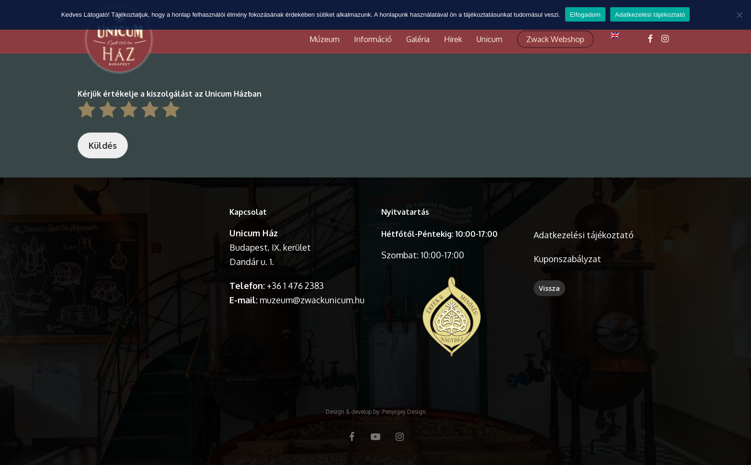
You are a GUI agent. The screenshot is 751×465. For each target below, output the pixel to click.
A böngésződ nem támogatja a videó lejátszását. (148, 239)
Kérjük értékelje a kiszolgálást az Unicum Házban (170, 94)
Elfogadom (585, 14)
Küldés (103, 145)
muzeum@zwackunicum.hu (312, 300)
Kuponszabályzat (567, 259)
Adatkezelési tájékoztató (584, 235)
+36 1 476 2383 (295, 285)
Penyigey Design (404, 411)
